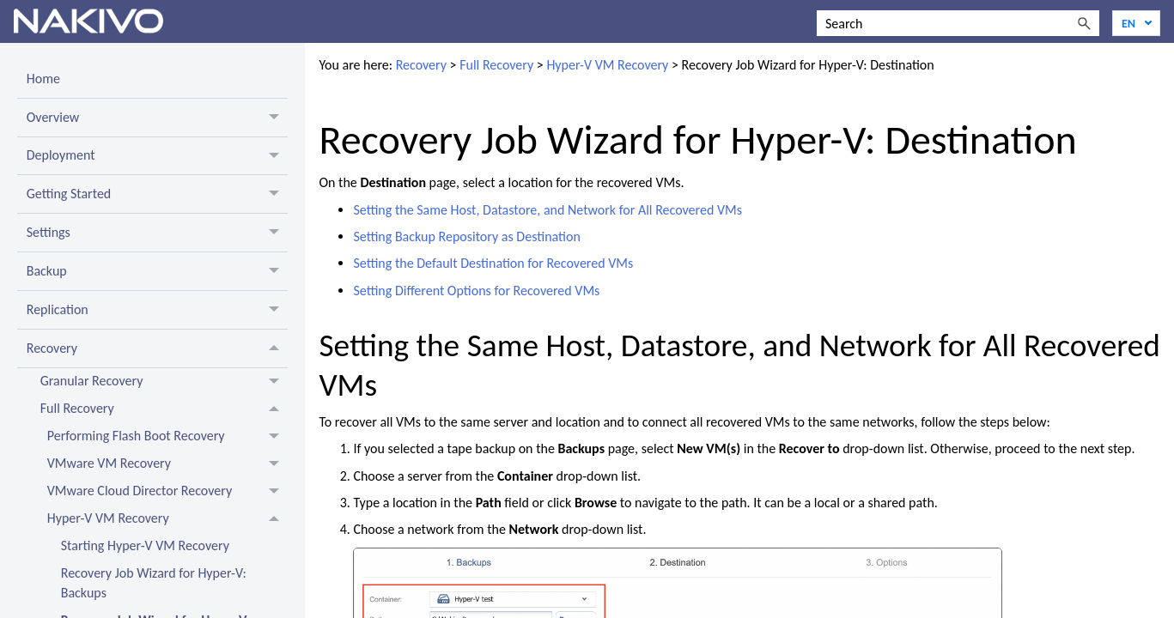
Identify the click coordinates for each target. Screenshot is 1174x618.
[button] (1083, 23)
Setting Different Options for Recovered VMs (476, 290)
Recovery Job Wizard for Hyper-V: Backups (153, 582)
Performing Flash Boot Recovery (168, 437)
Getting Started (158, 194)
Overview (158, 117)
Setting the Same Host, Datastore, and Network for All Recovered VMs (547, 210)
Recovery (158, 348)
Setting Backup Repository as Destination (466, 236)
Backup (158, 271)
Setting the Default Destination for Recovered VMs (493, 263)
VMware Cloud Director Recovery (168, 492)
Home (43, 78)
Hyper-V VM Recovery (168, 519)
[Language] (1136, 23)
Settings (158, 232)
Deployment (158, 156)
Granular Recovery (164, 382)
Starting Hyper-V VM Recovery (145, 545)
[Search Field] (958, 23)
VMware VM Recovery (168, 464)
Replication (158, 310)
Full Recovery (164, 409)
